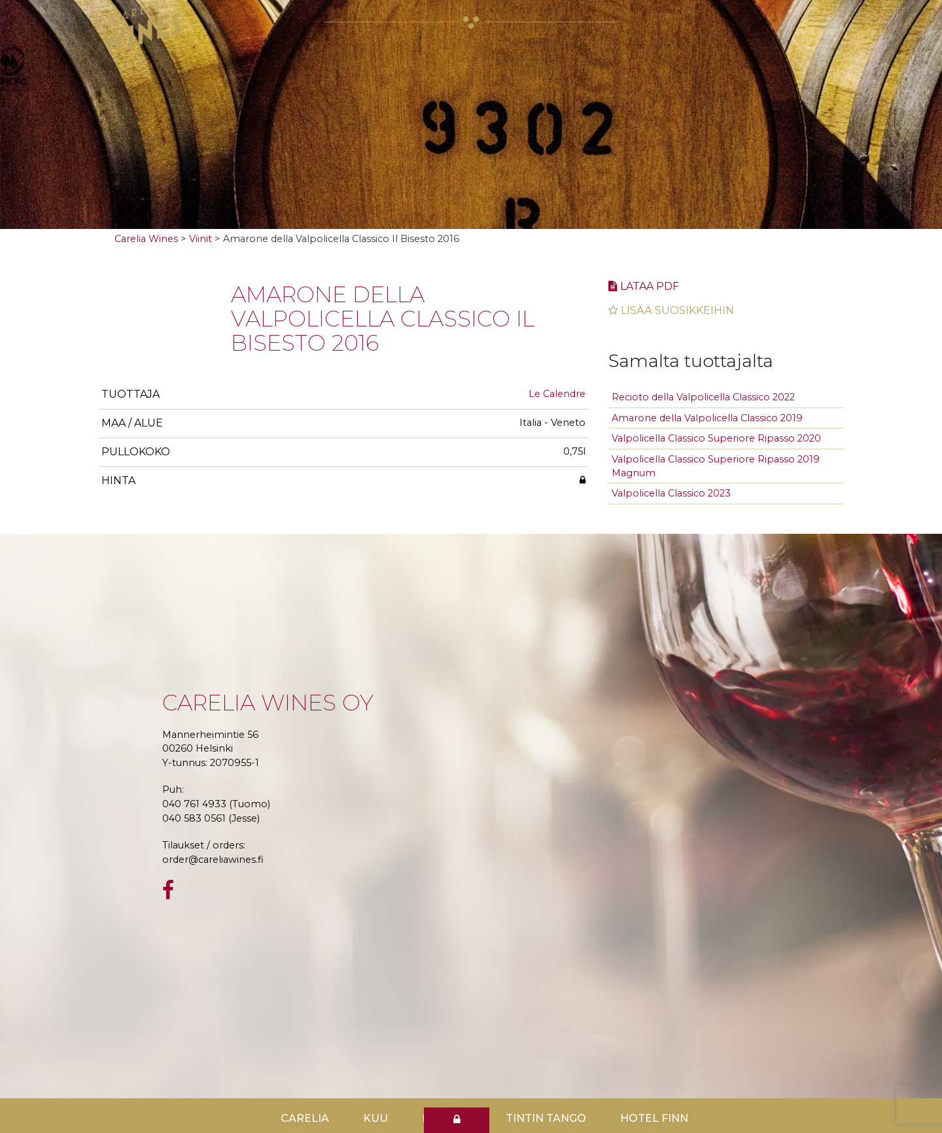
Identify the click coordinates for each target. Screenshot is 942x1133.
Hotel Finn (654, 1118)
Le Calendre (557, 394)
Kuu (375, 1118)
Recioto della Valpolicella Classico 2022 (703, 397)
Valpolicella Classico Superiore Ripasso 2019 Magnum (716, 466)
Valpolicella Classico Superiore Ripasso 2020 (716, 438)
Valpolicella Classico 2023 (671, 493)
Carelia (305, 1118)
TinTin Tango (546, 1118)
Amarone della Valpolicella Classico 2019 (707, 418)
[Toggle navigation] (817, 21)
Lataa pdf (643, 286)
